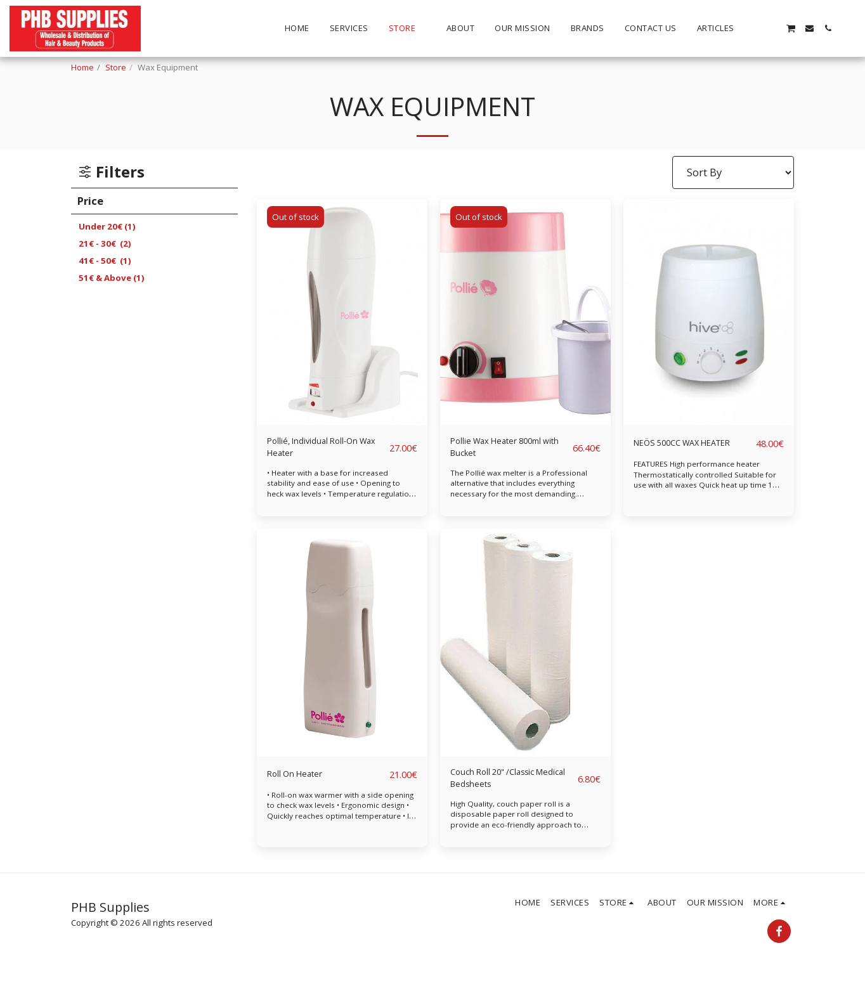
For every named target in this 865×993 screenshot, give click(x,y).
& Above (112, 277)
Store (115, 67)
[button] (753, 28)
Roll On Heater (303, 781)
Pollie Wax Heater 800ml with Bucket (496, 451)
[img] (342, 312)
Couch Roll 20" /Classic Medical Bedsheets (505, 789)
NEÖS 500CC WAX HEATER (676, 451)
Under (107, 226)
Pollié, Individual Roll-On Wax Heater (321, 451)
